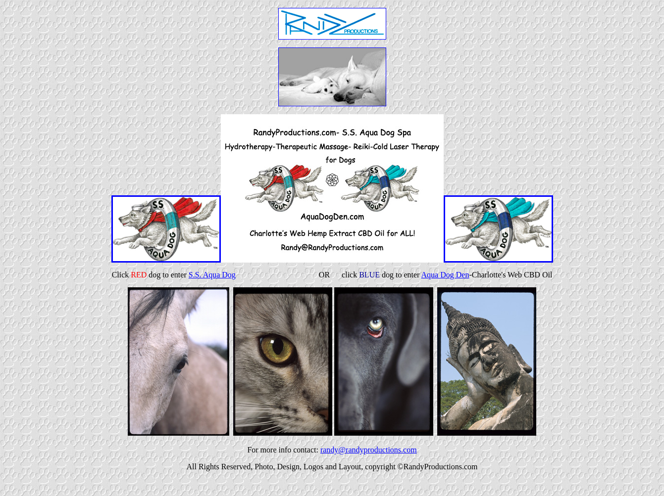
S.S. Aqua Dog (212, 275)
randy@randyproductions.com (368, 450)
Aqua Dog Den (445, 275)
